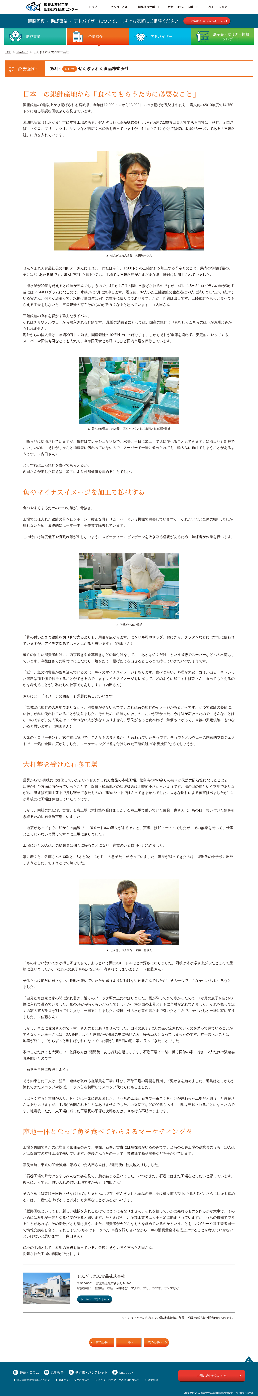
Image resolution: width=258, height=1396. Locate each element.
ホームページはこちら (93, 1299)
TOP (8, 52)
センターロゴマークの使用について (118, 1380)
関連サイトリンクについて (74, 1380)
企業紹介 (22, 52)
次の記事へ (155, 1342)
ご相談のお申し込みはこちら (207, 21)
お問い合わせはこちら (212, 1375)
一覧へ (129, 1342)
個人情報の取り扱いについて (33, 1380)
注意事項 (153, 1380)
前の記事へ (103, 1342)
